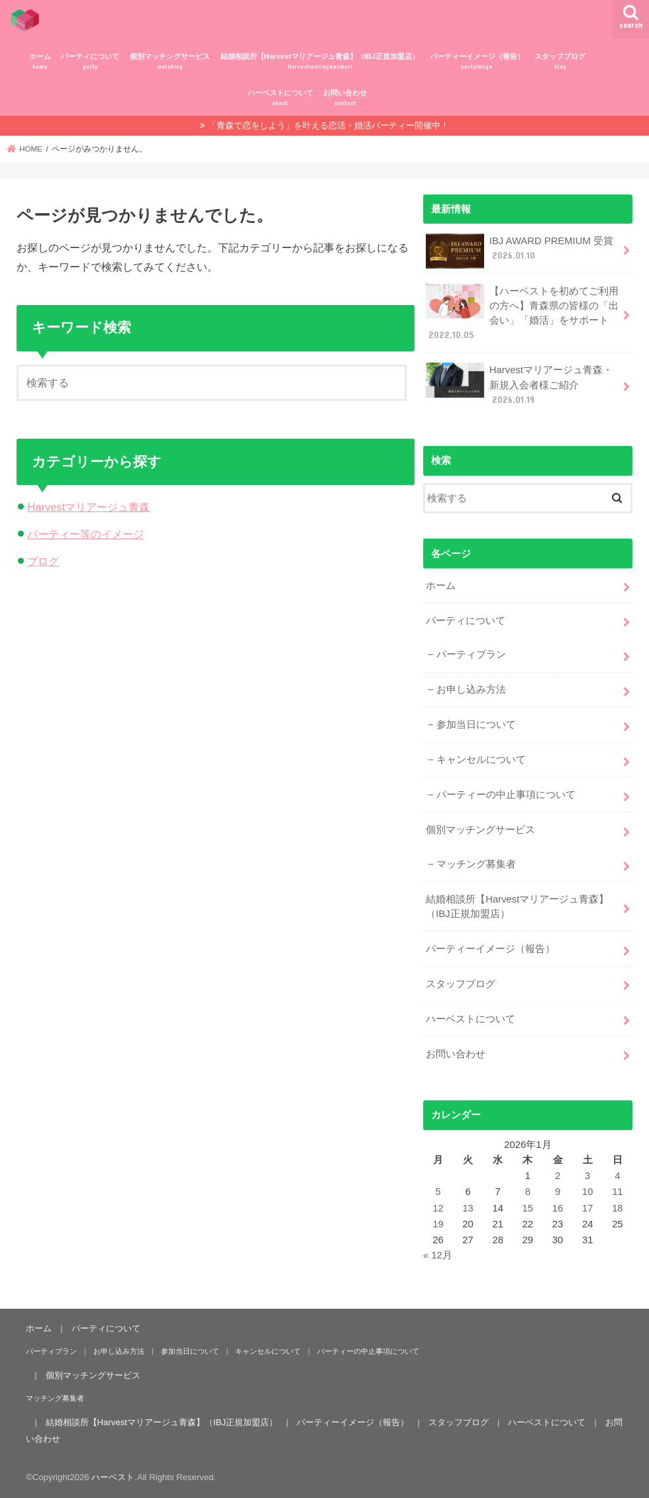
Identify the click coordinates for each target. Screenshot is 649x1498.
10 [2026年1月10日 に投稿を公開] (587, 1191)
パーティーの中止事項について (505, 794)
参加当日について (476, 724)
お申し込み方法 (471, 689)
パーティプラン (471, 654)
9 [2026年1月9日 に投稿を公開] (557, 1191)
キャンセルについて (481, 759)
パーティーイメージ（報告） (477, 61)
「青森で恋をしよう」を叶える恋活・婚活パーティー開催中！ (328, 125)
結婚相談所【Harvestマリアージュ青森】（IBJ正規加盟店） (320, 61)
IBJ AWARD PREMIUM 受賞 (519, 251)
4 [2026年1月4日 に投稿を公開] (617, 1175)
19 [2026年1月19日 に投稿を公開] (438, 1224)
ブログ (43, 561)
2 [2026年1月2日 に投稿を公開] (557, 1175)
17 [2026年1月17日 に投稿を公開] (587, 1208)
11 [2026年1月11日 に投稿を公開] (617, 1191)
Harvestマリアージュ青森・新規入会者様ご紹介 (519, 384)
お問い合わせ (345, 98)
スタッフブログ (559, 61)
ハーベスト (112, 1477)
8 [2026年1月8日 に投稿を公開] (527, 1191)
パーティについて (90, 61)
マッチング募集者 (476, 864)
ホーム (40, 61)
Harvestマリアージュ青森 (88, 507)
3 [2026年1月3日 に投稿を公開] (587, 1175)
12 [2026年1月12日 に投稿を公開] (438, 1208)
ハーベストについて (280, 98)
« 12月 (437, 1255)
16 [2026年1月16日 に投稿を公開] (558, 1208)
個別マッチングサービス (170, 61)
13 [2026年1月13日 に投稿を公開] (468, 1208)
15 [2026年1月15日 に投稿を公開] (528, 1208)
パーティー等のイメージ (85, 534)
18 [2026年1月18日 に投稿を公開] (617, 1208)
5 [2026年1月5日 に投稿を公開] (437, 1191)
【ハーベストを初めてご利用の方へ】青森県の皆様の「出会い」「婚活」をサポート (522, 313)
